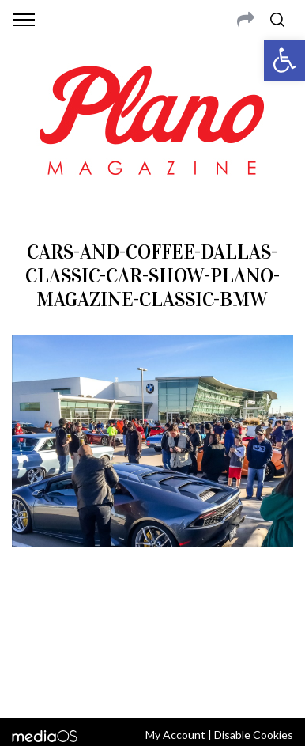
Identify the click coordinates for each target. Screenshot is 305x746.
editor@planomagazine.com (216, 642)
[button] (284, 60)
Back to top (152, 685)
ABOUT (34, 623)
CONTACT (81, 623)
